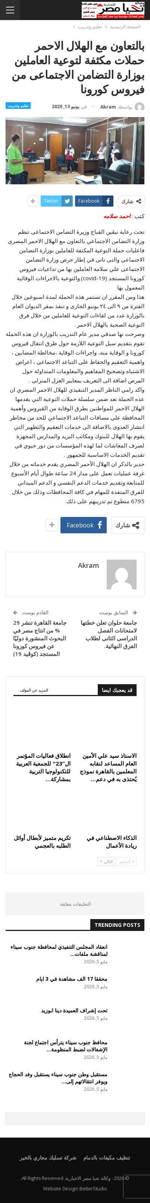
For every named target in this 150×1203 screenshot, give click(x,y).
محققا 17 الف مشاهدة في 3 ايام (71, 978)
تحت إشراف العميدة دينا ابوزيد (74, 1010)
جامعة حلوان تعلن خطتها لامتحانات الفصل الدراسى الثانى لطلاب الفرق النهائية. (109, 634)
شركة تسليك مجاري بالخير (48, 1157)
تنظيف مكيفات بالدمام (106, 1157)
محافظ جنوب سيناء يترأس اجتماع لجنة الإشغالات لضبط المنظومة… (65, 1046)
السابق (126, 861)
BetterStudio (93, 1188)
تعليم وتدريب (18, 105)
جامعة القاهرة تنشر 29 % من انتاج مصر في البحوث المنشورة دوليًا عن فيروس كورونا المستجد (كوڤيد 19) (39, 638)
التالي (106, 861)
